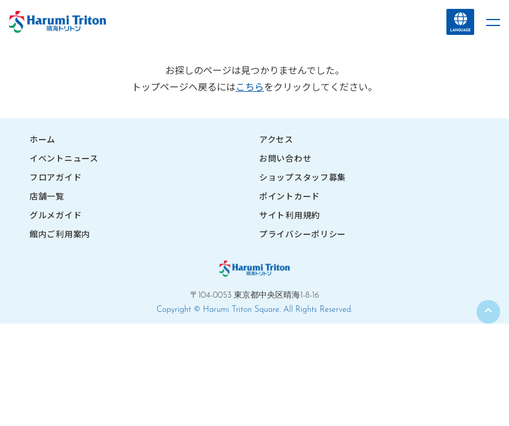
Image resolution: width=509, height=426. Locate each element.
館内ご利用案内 (60, 234)
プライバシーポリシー (302, 234)
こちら (250, 86)
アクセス (276, 139)
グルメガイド (55, 215)
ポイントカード (289, 196)
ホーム (43, 139)
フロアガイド (55, 177)
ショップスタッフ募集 (302, 177)
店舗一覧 (47, 196)
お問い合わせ (285, 158)
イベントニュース (64, 158)
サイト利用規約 (289, 215)
